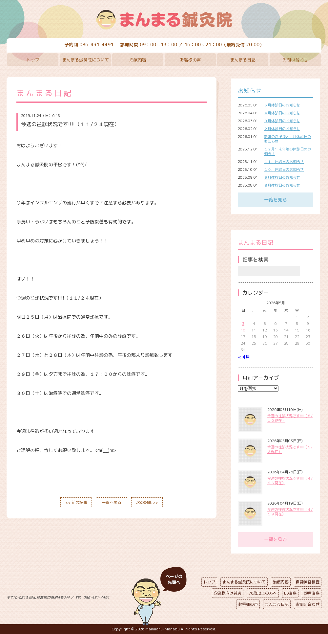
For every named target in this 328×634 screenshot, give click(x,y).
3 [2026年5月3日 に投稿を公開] (243, 323)
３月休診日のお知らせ (282, 121)
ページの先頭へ (159, 596)
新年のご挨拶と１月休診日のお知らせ (287, 139)
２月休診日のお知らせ (282, 128)
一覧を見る (275, 199)
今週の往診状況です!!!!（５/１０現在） (290, 418)
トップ (33, 60)
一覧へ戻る (111, 502)
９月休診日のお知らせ (282, 177)
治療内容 (137, 60)
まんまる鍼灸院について (85, 60)
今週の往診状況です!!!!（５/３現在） (290, 449)
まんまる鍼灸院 (164, 20)
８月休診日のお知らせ (282, 185)
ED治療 (290, 593)
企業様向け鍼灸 (227, 593)
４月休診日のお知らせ (282, 113)
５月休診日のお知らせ (282, 105)
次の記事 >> (147, 502)
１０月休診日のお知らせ (284, 169)
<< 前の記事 (76, 502)
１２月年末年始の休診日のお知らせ (287, 151)
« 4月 (244, 357)
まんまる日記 (243, 60)
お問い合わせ (295, 60)
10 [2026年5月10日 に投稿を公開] (243, 330)
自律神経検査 (307, 582)
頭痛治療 (311, 593)
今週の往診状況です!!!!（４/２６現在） (290, 481)
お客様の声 (190, 60)
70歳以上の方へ (263, 593)
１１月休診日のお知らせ (284, 161)
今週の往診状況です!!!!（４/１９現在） (290, 512)
